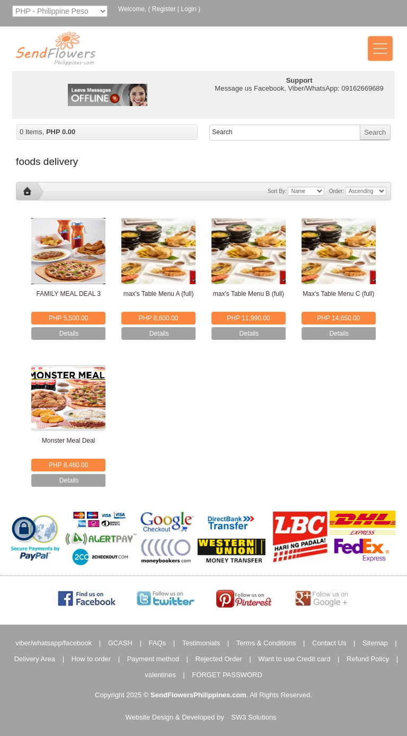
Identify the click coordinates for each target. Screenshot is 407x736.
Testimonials (201, 643)
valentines (160, 675)
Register (164, 9)
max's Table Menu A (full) (158, 293)
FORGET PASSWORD (227, 675)
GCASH (120, 643)
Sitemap (375, 643)
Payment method (153, 659)
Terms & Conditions (266, 643)
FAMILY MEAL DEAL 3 (68, 293)
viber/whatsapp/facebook (53, 643)
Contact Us (329, 643)
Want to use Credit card (294, 659)
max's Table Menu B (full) (248, 293)
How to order (91, 659)
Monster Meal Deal (68, 440)
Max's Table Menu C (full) (338, 293)
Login (188, 9)
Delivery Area (34, 659)
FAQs (157, 643)
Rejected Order (219, 659)
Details (69, 333)
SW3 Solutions (253, 717)
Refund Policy (368, 659)
